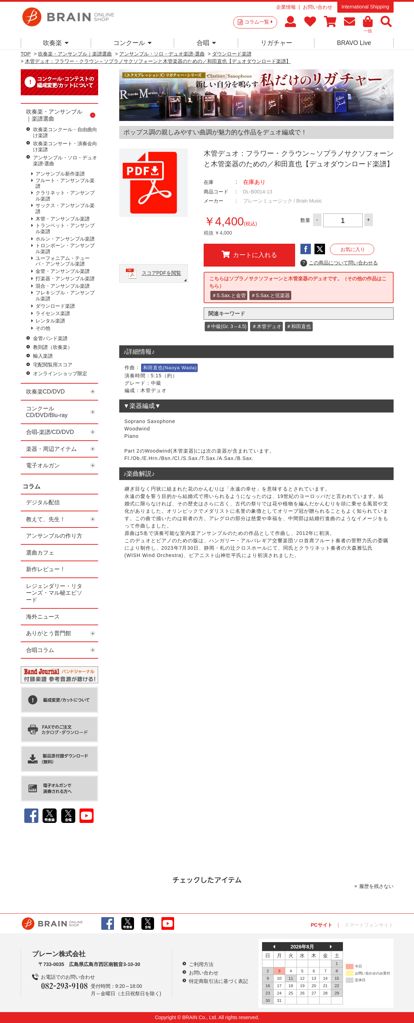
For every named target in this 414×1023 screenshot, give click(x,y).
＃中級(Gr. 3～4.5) (226, 326)
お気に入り (352, 249)
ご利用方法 (201, 964)
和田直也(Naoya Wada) (170, 367)
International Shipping (365, 6)
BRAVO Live (354, 42)
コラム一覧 (258, 22)
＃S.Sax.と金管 (229, 295)
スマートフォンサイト (369, 925)
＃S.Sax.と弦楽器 (270, 295)
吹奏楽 (56, 42)
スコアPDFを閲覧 (161, 273)
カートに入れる (249, 254)
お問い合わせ (317, 7)
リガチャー (276, 42)
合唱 (206, 42)
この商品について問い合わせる (339, 263)
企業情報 (286, 7)
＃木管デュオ (266, 326)
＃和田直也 (298, 326)
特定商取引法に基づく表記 (218, 981)
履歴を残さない (376, 886)
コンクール (132, 42)
